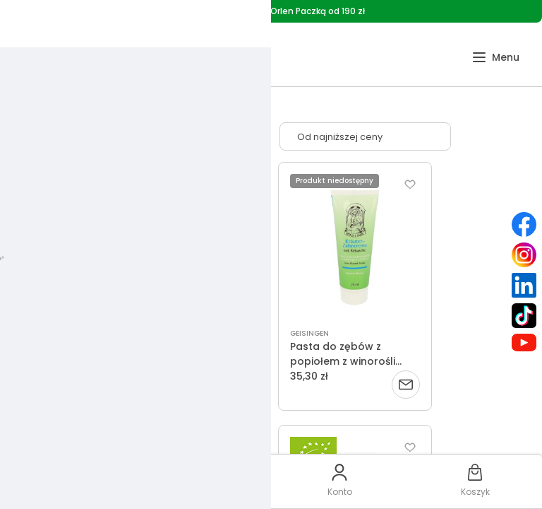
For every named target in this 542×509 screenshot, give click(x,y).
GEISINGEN (309, 333)
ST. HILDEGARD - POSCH (165, 333)
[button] (495, 57)
